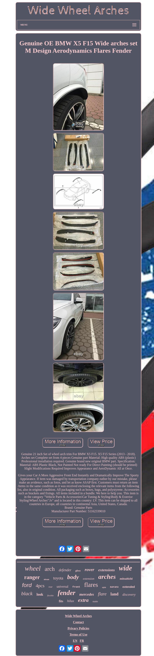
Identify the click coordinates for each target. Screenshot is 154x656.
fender (66, 592)
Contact (78, 622)
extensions (106, 570)
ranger (32, 577)
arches (107, 576)
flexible (50, 595)
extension (88, 578)
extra (83, 600)
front (76, 586)
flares (91, 584)
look (39, 594)
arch (50, 569)
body (73, 577)
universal (62, 586)
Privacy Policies (78, 628)
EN (75, 640)
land (114, 594)
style (104, 587)
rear (51, 586)
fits (61, 601)
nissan (46, 579)
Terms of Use (78, 634)
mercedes (86, 594)
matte (95, 601)
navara (114, 586)
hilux (70, 601)
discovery (129, 594)
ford (27, 585)
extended (129, 586)
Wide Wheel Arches (78, 616)
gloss (78, 570)
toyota (58, 578)
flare (102, 593)
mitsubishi (126, 578)
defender (65, 570)
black (26, 593)
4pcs (40, 585)
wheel (33, 568)
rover (89, 569)
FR (82, 640)
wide (125, 568)
